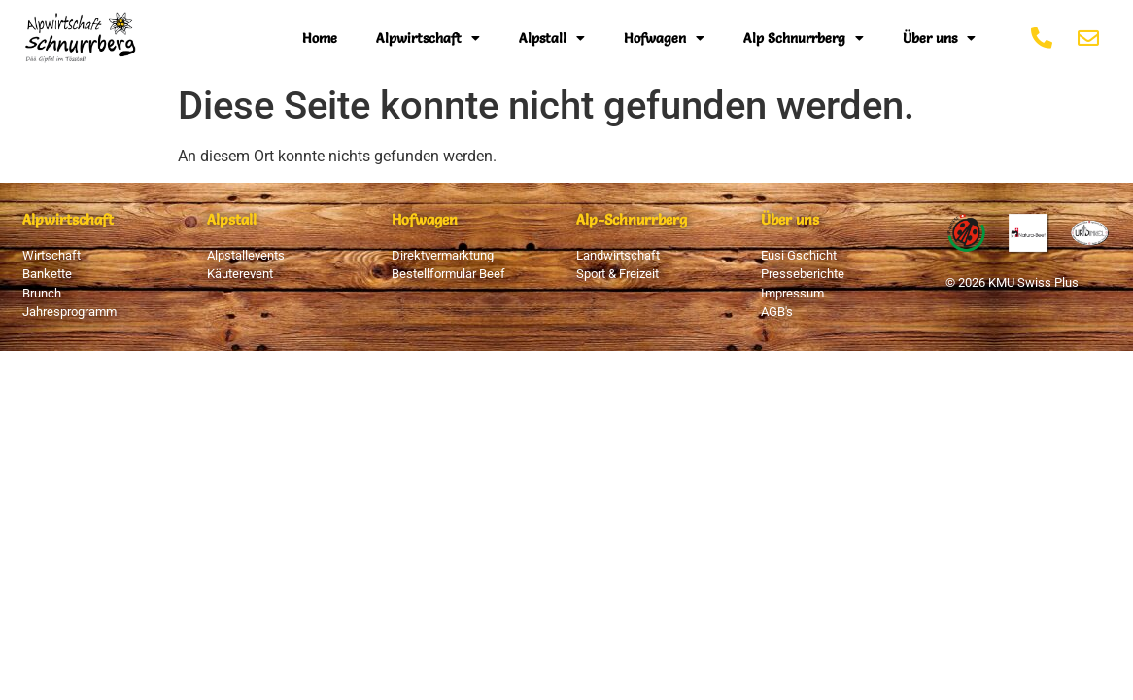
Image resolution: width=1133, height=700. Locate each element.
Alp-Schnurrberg (631, 219)
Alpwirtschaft (428, 37)
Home (319, 38)
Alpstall (552, 37)
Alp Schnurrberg (803, 37)
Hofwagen (664, 37)
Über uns (939, 37)
